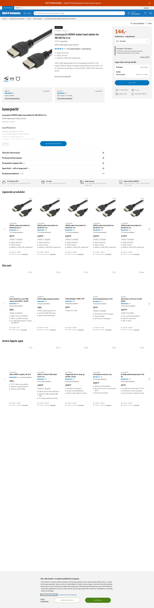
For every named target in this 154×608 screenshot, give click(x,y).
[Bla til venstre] (4, 411)
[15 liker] (86, 454)
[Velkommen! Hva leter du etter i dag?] (80, 13)
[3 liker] (114, 380)
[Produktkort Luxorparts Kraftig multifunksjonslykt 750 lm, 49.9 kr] (132, 539)
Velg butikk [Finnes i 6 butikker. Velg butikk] (24, 511)
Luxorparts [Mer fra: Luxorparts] (63, 41)
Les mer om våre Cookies (49, 595)
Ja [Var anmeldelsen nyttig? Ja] (97, 254)
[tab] (8, 8)
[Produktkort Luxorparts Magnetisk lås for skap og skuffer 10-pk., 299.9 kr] (77, 539)
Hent (132, 82)
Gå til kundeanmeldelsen (12, 98)
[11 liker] (30, 454)
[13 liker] (58, 454)
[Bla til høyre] (149, 411)
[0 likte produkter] (145, 13)
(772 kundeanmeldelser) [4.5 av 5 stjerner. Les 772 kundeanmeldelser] (16, 414)
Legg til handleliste (137, 23)
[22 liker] (114, 529)
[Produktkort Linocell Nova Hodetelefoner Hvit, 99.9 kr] (105, 464)
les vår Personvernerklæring (67, 595)
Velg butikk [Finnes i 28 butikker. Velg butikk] (136, 511)
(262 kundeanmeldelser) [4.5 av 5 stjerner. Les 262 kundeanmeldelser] (72, 563)
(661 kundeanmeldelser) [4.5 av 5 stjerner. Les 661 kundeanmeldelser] (16, 488)
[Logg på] (133, 13)
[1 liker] (114, 454)
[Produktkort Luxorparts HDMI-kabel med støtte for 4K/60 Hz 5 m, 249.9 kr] (77, 390)
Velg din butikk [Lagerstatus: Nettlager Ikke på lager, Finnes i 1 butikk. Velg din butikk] (120, 74)
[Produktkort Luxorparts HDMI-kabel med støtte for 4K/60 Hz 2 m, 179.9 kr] (132, 390)
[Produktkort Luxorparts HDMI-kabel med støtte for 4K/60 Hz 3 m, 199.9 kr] (105, 390)
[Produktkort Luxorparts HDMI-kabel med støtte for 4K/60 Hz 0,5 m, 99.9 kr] (21, 390)
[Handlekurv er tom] (150, 13)
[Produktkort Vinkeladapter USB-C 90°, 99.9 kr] (77, 464)
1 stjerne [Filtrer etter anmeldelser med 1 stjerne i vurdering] (36, 203)
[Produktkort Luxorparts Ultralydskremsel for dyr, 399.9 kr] (105, 539)
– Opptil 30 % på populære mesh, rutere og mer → (74, 3)
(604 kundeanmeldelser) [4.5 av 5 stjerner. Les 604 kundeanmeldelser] (128, 563)
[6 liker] (30, 380)
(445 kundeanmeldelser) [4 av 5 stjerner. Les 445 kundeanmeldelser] (100, 485)
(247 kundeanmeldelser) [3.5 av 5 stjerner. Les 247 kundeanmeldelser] (100, 561)
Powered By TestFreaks (96, 338)
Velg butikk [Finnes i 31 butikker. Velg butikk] (25, 436)
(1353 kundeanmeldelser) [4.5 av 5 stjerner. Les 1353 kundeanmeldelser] (128, 488)
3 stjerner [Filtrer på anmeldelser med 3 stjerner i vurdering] (36, 196)
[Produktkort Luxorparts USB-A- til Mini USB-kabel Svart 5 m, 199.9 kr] (49, 539)
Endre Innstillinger (45, 600)
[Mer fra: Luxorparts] (10, 110)
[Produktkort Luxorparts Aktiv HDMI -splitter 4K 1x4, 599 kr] (21, 539)
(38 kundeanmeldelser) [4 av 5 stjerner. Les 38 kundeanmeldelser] (71, 485)
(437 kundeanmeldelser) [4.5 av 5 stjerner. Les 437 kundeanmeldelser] (44, 563)
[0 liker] (149, 23)
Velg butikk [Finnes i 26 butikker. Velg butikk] (53, 511)
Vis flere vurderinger (53, 344)
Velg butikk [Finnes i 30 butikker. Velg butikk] (81, 436)
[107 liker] (141, 454)
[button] (6, 78)
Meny (27, 13)
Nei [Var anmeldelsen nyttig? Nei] (101, 254)
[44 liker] (86, 529)
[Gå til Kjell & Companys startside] (12, 13)
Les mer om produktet (63, 76)
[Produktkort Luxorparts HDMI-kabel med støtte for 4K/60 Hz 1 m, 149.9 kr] (49, 390)
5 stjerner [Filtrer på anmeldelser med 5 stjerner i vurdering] (36, 189)
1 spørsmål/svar (86, 49)
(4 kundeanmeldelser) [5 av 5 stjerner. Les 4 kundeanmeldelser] (26, 559)
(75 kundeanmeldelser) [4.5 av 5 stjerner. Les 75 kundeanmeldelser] (43, 485)
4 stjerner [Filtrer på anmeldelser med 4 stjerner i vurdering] (36, 193)
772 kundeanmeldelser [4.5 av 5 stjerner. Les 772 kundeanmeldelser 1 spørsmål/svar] (73, 49)
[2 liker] (58, 380)
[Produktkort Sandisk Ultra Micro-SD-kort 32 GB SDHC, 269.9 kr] (132, 464)
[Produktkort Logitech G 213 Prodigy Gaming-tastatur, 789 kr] (49, 464)
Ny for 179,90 (145, 57)
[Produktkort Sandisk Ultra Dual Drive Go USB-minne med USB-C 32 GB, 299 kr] (21, 464)
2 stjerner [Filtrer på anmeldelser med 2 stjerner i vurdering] (36, 199)
